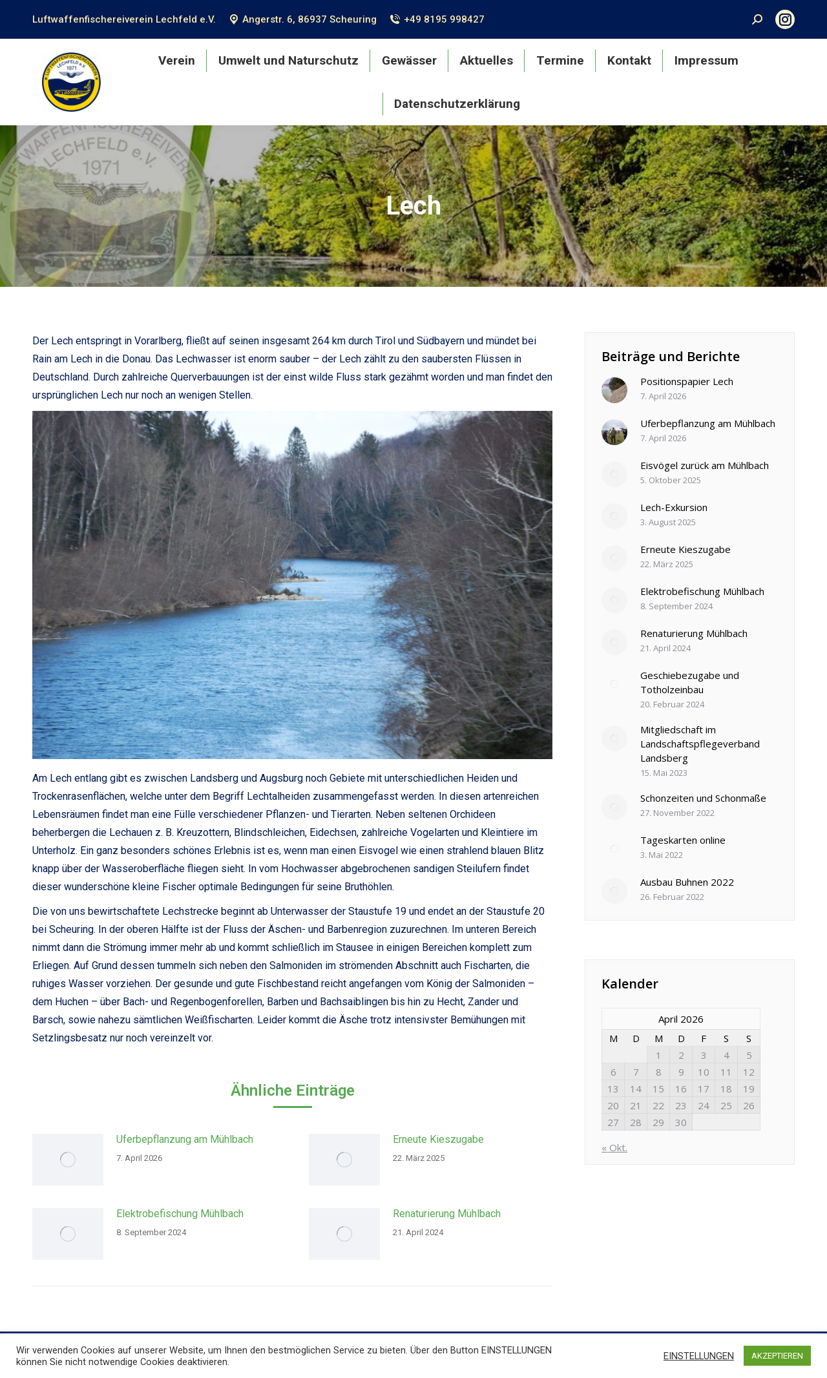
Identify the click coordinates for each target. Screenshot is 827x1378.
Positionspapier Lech (686, 381)
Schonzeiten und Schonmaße (703, 797)
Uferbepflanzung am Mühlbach (184, 1139)
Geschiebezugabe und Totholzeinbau (689, 682)
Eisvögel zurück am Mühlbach (704, 465)
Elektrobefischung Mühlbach (180, 1213)
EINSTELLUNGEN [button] (699, 1356)
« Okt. (614, 1147)
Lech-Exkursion (673, 507)
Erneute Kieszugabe (438, 1139)
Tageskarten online (683, 839)
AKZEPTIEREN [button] (777, 1356)
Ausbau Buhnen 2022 (687, 881)
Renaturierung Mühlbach (447, 1213)
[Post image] (67, 1159)
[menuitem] (177, 60)
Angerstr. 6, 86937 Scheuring (303, 19)
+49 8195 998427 (437, 19)
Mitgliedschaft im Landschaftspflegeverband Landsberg (700, 743)
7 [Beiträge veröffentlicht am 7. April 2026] (636, 1071)
